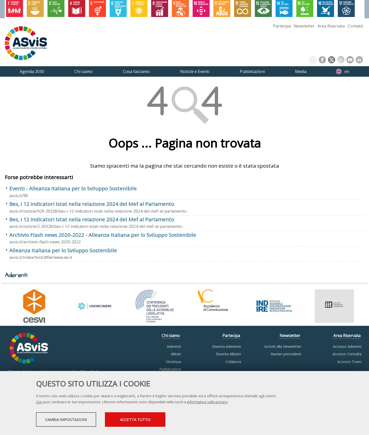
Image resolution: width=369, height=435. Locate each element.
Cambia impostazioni (75, 420)
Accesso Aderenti (347, 346)
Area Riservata (331, 26)
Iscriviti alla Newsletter (282, 346)
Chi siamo (171, 335)
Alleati (176, 354)
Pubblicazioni (170, 369)
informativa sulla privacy (207, 402)
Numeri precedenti (286, 354)
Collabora (233, 361)
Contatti (355, 26)
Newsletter (304, 26)
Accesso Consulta (347, 354)
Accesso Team (349, 361)
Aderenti (174, 346)
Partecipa (282, 26)
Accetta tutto (165, 420)
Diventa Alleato (228, 354)
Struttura (173, 361)
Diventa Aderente (226, 346)
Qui (39, 402)
